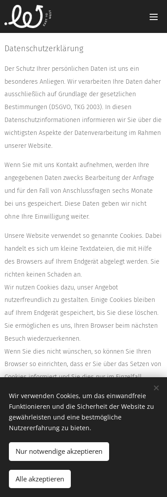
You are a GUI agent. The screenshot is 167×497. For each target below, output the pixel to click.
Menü (154, 16)
